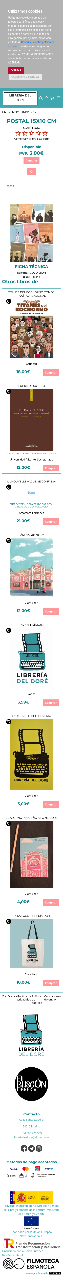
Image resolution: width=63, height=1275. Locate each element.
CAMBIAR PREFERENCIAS (25, 76)
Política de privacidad (24, 998)
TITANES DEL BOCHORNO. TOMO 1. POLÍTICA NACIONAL (31, 294)
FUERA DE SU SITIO (31, 386)
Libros (6, 112)
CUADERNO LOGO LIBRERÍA (31, 716)
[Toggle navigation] (58, 98)
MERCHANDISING (23, 112)
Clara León (31, 603)
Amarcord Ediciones (31, 513)
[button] (41, 98)
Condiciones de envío (52, 998)
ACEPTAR (16, 70)
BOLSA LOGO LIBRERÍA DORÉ (31, 915)
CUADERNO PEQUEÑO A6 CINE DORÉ (32, 817)
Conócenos (9, 996)
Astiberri (31, 364)
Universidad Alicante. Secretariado (31, 459)
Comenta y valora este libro (31, 139)
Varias (31, 694)
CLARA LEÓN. (31, 128)
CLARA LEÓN (38, 273)
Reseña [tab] (9, 186)
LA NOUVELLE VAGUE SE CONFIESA (31, 481)
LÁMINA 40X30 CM (31, 535)
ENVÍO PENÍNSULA (31, 624)
